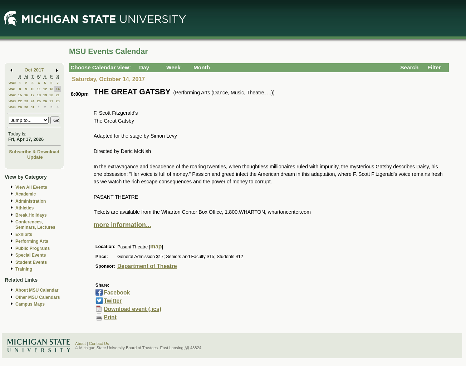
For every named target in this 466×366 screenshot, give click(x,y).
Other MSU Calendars (37, 297)
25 (39, 101)
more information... (122, 224)
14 (58, 89)
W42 (12, 95)
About (80, 343)
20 (51, 95)
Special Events (30, 255)
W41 (12, 89)
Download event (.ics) (132, 309)
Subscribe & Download (34, 151)
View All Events (31, 187)
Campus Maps (30, 304)
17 (32, 95)
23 (26, 101)
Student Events (31, 262)
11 (39, 89)
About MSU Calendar (36, 290)
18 (39, 95)
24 (32, 101)
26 (45, 101)
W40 (12, 83)
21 (58, 95)
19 (45, 95)
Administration (30, 201)
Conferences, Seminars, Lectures (35, 224)
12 (45, 89)
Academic (25, 194)
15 (20, 95)
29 (20, 107)
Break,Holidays (31, 215)
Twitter (113, 301)
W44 (12, 107)
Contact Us (99, 343)
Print (110, 317)
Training (23, 269)
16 (26, 95)
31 (32, 107)
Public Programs (32, 248)
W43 (12, 101)
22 (20, 101)
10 (32, 89)
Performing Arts (31, 241)
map (156, 246)
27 (51, 101)
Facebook (117, 293)
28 (58, 101)
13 (51, 89)
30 (26, 107)
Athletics (24, 208)
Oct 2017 (34, 70)
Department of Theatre (147, 266)
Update (35, 157)
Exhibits (23, 234)
